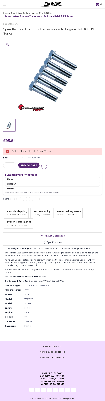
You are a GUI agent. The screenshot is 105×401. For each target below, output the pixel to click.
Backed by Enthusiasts (17, 225)
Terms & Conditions (52, 352)
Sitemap (71, 398)
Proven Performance (19, 221)
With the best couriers (16, 214)
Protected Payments (69, 211)
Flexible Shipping (17, 211)
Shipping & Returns (52, 357)
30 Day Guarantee (42, 214)
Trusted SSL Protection (67, 214)
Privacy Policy (52, 346)
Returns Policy (42, 211)
